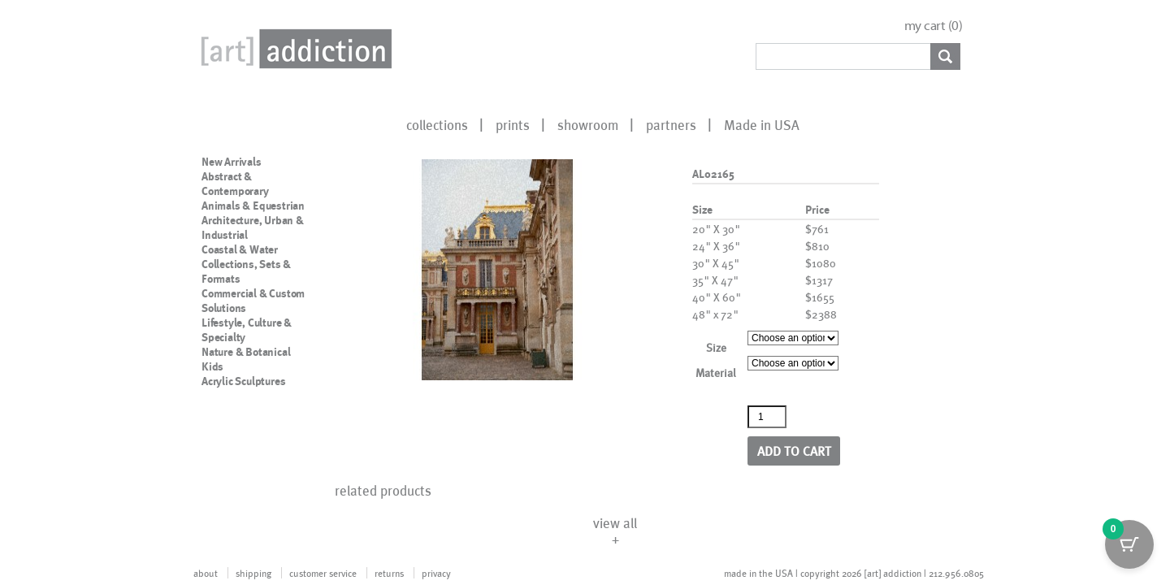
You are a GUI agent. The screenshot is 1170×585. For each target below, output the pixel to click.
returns (389, 572)
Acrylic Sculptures (243, 381)
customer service (323, 572)
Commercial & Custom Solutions (253, 300)
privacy (436, 572)
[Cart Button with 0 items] (1129, 544)
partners (671, 124)
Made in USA (762, 124)
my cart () (933, 25)
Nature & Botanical (246, 351)
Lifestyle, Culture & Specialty (247, 330)
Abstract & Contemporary (235, 183)
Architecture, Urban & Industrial (253, 227)
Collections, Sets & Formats (246, 271)
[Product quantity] (767, 416)
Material (716, 372)
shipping (253, 572)
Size (716, 347)
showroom (587, 124)
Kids (212, 366)
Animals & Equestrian (253, 205)
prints (513, 124)
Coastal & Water (240, 249)
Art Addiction (293, 48)
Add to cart (794, 450)
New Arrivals (232, 161)
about (205, 572)
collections (437, 124)
